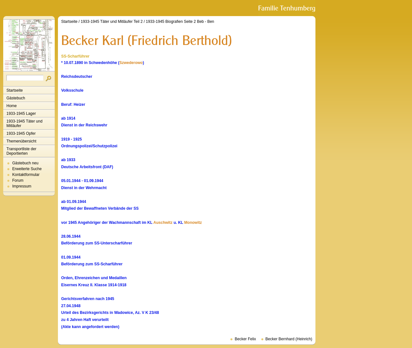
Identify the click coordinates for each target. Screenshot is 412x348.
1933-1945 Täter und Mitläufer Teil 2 (112, 21)
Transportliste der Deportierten (21, 151)
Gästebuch (15, 98)
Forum (17, 180)
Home (11, 106)
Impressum (21, 186)
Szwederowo (131, 62)
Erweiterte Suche (27, 169)
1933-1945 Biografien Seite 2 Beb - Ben (180, 21)
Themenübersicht (21, 141)
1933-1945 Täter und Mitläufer (24, 123)
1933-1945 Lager (21, 113)
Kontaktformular (26, 174)
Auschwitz (163, 222)
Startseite (14, 90)
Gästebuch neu (25, 163)
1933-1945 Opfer (21, 133)
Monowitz (193, 222)
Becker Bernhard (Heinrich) (289, 339)
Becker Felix (245, 339)
